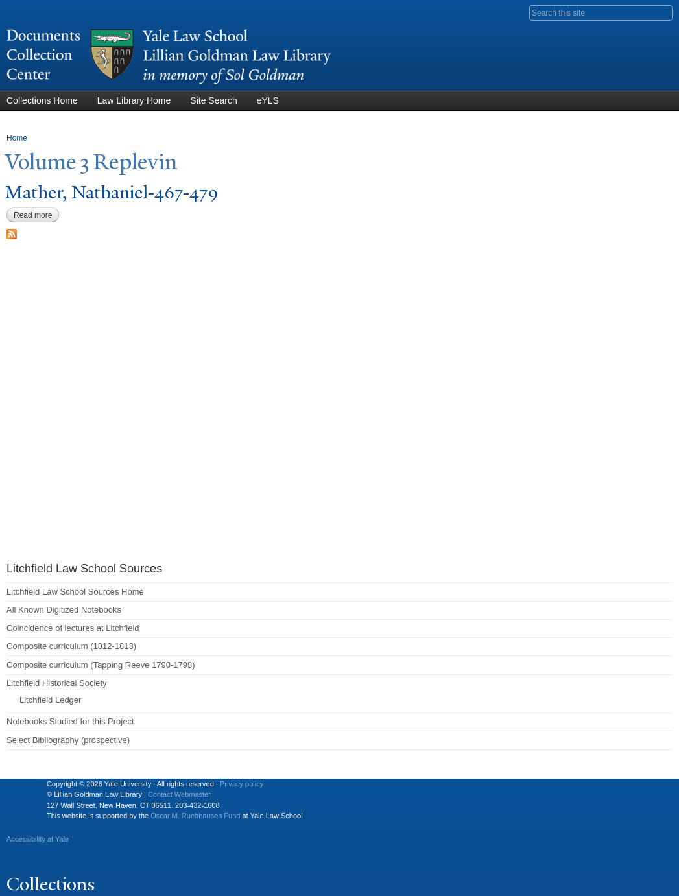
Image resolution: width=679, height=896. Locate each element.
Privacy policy (241, 784)
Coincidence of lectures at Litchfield (72, 628)
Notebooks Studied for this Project (70, 721)
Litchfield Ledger (50, 700)
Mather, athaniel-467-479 (112, 192)
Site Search (213, 100)
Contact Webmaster (179, 794)
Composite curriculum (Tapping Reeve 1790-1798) (100, 665)
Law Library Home (134, 100)
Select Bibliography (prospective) (68, 740)
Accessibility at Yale (37, 839)
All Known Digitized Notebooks (63, 610)
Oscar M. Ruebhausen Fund (195, 815)
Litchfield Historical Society (56, 683)
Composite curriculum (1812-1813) (71, 646)
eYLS (268, 100)
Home (16, 138)
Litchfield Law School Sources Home (75, 591)
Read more (36, 215)
